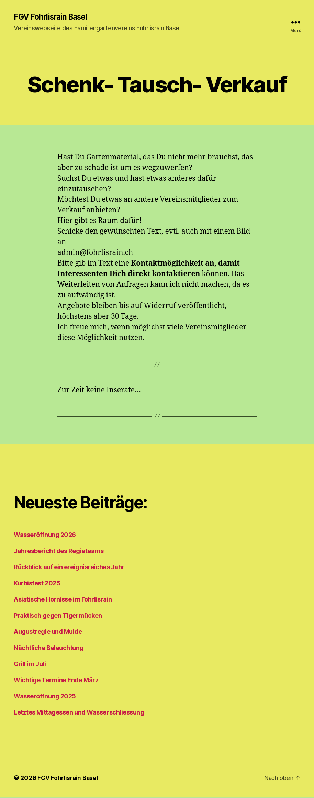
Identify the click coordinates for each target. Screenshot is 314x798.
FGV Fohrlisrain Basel (53, 17)
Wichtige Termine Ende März (56, 680)
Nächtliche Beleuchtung (48, 648)
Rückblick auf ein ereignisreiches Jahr (69, 567)
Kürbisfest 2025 (37, 583)
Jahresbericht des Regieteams (58, 551)
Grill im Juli (30, 664)
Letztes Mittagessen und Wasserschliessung (79, 713)
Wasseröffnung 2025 (45, 696)
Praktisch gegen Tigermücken (58, 616)
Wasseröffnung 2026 (45, 535)
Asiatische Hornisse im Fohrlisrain (63, 600)
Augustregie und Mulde (48, 632)
